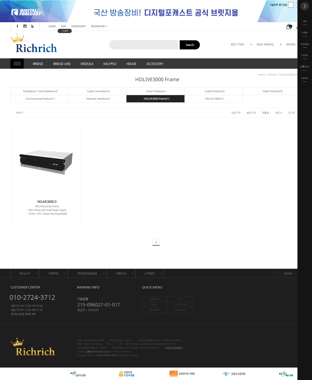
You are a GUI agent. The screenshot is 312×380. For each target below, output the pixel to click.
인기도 (291, 112)
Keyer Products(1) (156, 91)
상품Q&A (305, 67)
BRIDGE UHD (62, 63)
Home (261, 74)
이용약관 (53, 273)
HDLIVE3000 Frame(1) (156, 98)
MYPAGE (180, 309)
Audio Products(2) (214, 91)
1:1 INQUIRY (180, 304)
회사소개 (25, 273)
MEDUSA (87, 63)
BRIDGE (38, 63)
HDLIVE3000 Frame (290, 74)
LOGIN (52, 26)
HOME (288, 273)
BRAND (290, 44)
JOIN (63, 26)
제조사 (278, 112)
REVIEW (154, 309)
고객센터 (150, 273)
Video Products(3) (272, 91)
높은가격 (251, 112)
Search (190, 44)
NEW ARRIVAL (265, 44)
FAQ (179, 299)
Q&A (154, 304)
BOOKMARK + (99, 26)
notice (304, 56)
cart (305, 22)
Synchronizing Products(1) (40, 98)
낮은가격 (235, 112)
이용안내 (121, 273)
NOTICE (154, 299)
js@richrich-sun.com (97, 351)
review (304, 79)
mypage (305, 45)
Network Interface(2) (98, 98)
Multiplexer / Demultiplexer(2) (40, 91)
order (305, 33)
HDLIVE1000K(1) (214, 98)
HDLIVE (131, 63)
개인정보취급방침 (87, 273)
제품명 (265, 112)
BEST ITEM (237, 44)
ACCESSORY (154, 63)
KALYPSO (109, 63)
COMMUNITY (78, 26)
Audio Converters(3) (98, 91)
